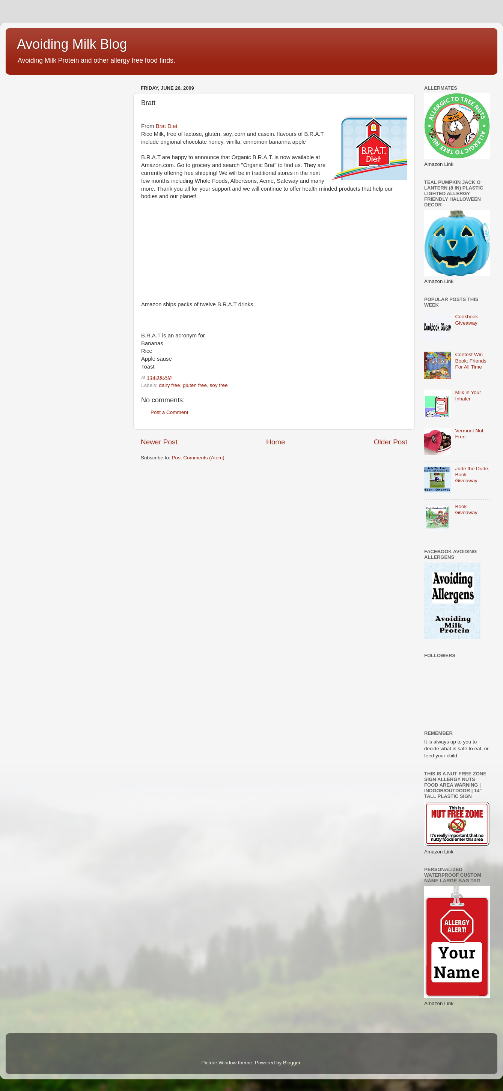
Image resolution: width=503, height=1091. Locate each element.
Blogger (291, 1062)
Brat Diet (167, 126)
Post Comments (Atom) (198, 457)
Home (275, 442)
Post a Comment (169, 412)
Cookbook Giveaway (466, 319)
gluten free (195, 385)
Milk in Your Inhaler (468, 395)
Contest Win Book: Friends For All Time (470, 360)
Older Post (390, 442)
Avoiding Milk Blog (72, 44)
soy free (218, 385)
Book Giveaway (466, 509)
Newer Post (159, 442)
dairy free (169, 385)
